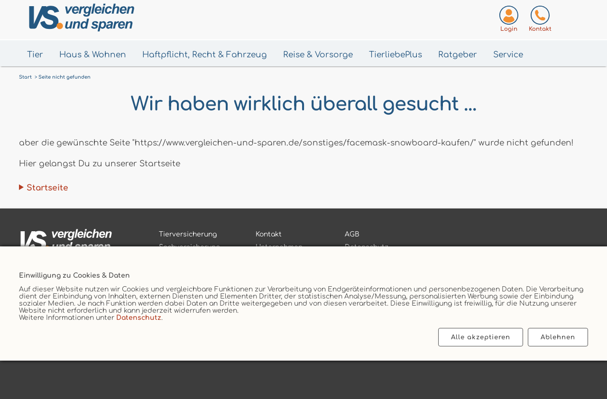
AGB (352, 234)
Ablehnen (558, 337)
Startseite (47, 187)
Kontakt (269, 234)
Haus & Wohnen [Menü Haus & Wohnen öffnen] (92, 54)
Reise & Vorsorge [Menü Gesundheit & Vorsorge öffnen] (318, 54)
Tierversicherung (188, 234)
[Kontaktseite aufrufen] (540, 21)
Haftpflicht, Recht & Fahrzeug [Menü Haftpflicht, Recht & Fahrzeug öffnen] (204, 54)
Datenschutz (138, 317)
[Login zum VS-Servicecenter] (508, 21)
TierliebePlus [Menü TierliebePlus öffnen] (395, 54)
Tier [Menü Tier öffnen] (35, 54)
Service (508, 54)
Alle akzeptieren (480, 337)
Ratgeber (457, 54)
